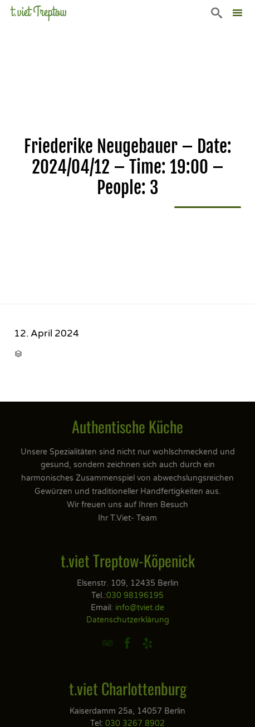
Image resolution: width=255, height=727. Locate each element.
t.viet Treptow (39, 12)
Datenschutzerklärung (127, 620)
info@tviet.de (139, 607)
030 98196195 (135, 595)
